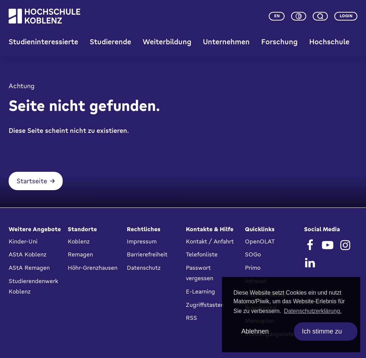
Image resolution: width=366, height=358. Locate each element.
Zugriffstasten (205, 305)
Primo (252, 268)
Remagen (80, 255)
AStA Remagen (29, 268)
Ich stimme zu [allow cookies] (322, 331)
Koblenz (79, 241)
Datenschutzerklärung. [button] (313, 311)
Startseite (32, 181)
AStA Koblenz (27, 255)
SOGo (253, 255)
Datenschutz (144, 268)
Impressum (142, 241)
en (277, 15)
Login (346, 15)
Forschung (279, 41)
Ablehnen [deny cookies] (255, 331)
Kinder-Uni (23, 241)
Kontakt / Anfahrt (210, 241)
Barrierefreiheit (147, 255)
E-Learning (200, 291)
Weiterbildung (167, 41)
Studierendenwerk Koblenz (33, 286)
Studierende (110, 41)
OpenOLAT (260, 241)
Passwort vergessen (199, 273)
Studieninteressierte (43, 41)
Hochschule (329, 41)
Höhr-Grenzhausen (92, 268)
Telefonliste (202, 255)
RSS (191, 318)
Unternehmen (226, 41)
